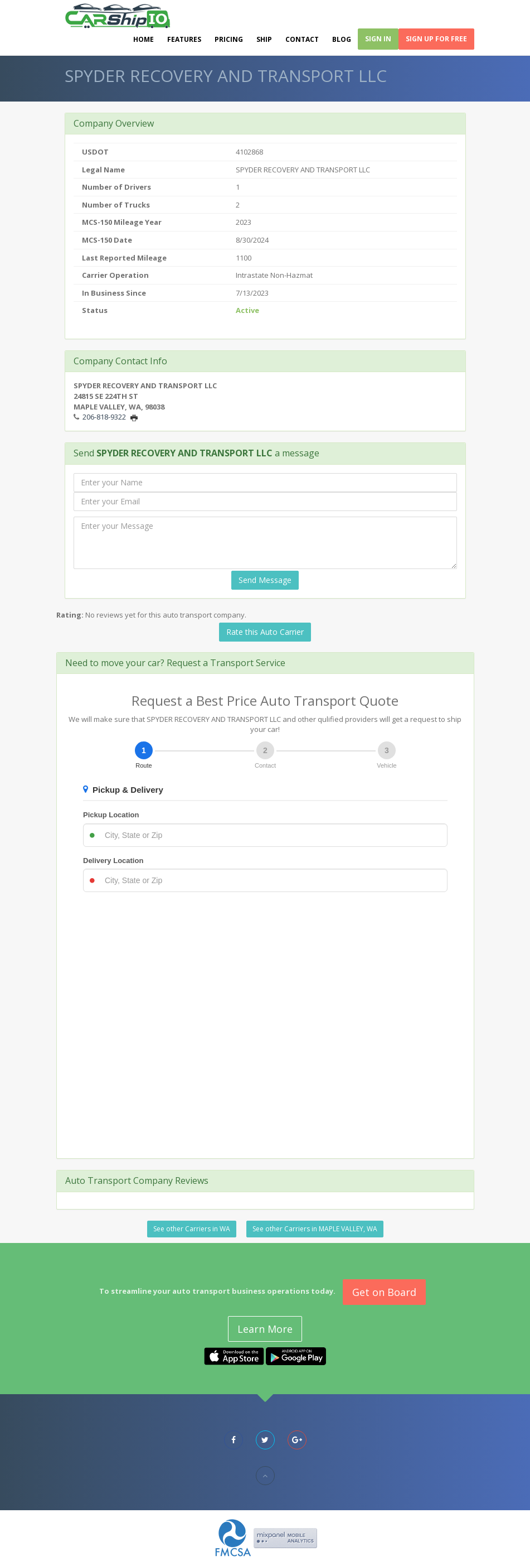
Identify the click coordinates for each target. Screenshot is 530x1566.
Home (143, 40)
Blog (341, 40)
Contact (302, 40)
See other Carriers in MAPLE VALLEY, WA (314, 1228)
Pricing (229, 40)
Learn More (265, 1329)
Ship (264, 40)
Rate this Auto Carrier (265, 632)
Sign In (378, 40)
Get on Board (384, 1292)
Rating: (70, 615)
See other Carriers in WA (191, 1228)
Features (184, 40)
